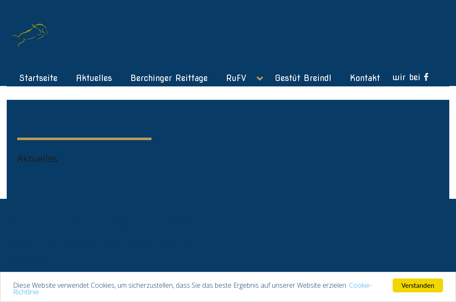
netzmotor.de (28, 263)
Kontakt (22, 223)
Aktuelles (37, 158)
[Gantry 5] (31, 33)
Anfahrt (67, 223)
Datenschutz (180, 223)
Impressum (119, 223)
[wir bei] (410, 77)
